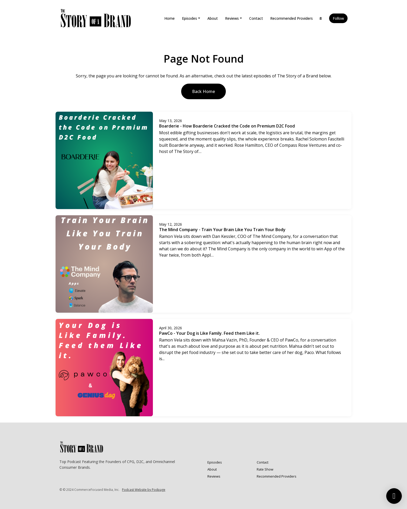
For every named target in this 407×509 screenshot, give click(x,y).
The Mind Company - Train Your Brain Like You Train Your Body (222, 229)
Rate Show (265, 469)
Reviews (232, 18)
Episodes (189, 18)
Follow (338, 18)
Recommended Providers (291, 18)
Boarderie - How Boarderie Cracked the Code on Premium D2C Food (227, 126)
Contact (256, 18)
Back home (203, 91)
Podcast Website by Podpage (143, 489)
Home (169, 18)
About (212, 18)
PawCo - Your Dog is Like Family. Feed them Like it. (209, 333)
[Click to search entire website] (320, 18)
